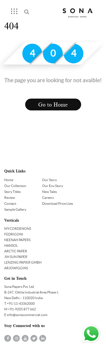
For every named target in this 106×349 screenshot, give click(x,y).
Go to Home (53, 105)
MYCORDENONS (17, 228)
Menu (16, 13)
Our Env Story (52, 186)
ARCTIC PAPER (15, 251)
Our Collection (15, 186)
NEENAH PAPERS (17, 240)
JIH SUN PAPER (15, 257)
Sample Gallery (15, 209)
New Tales (49, 192)
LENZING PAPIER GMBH (23, 262)
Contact (10, 203)
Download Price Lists (57, 203)
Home (8, 180)
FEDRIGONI (13, 234)
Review (9, 197)
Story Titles (12, 192)
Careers (48, 197)
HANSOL (11, 245)
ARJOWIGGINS (16, 268)
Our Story (49, 180)
